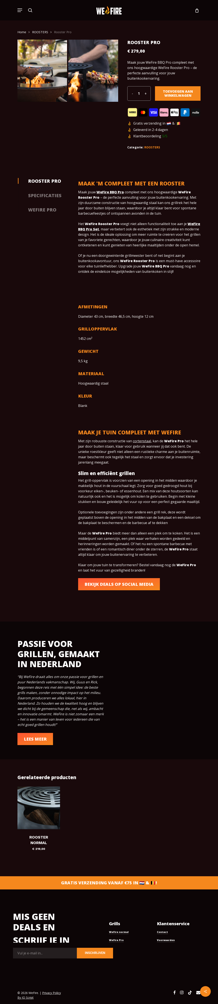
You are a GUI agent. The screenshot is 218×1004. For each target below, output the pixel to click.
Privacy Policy (51, 993)
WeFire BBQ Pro (110, 192)
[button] (19, 10)
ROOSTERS (40, 32)
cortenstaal (142, 441)
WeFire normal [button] (119, 932)
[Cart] (195, 10)
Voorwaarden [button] (166, 940)
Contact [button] (162, 932)
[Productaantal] (139, 93)
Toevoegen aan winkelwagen (178, 93)
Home (21, 32)
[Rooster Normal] (38, 808)
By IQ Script (25, 997)
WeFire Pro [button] (116, 940)
